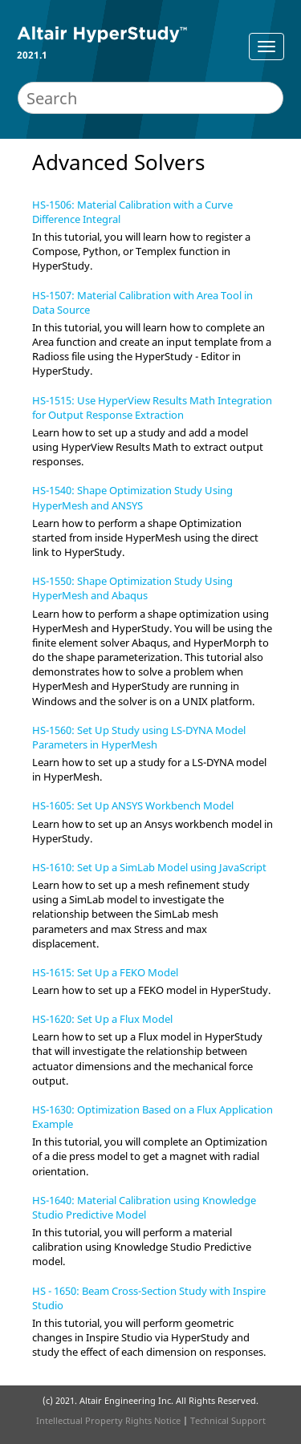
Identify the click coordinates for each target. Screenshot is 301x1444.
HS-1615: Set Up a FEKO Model (105, 972)
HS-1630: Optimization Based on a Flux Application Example (152, 1116)
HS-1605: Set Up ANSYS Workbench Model (133, 805)
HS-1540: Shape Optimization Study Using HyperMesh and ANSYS (132, 497)
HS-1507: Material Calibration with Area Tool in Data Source (142, 302)
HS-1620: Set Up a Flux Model (102, 1019)
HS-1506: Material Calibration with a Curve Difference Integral (132, 211)
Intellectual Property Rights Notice (108, 1420)
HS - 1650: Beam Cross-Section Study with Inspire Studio (149, 1298)
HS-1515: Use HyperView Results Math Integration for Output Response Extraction (152, 407)
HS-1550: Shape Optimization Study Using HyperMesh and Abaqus (132, 588)
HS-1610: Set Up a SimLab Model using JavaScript (149, 867)
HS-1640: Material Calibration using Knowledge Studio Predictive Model (144, 1207)
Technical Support (228, 1420)
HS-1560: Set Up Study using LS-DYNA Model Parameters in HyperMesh (139, 737)
